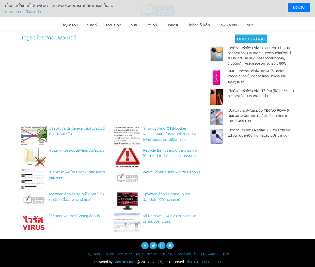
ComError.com (124, 262)
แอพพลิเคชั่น (228, 25)
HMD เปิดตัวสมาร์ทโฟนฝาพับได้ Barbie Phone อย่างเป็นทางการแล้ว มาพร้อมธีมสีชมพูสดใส (257, 76)
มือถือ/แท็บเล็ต (199, 25)
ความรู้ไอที (113, 25)
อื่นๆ (250, 25)
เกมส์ (133, 25)
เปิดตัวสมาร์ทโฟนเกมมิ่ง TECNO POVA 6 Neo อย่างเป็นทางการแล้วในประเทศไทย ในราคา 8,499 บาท (258, 115)
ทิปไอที (91, 25)
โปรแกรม (172, 25)
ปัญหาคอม (70, 25)
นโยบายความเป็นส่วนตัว (203, 262)
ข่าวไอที (151, 25)
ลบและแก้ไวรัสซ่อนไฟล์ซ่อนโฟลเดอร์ (76, 150)
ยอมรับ (299, 7)
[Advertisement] (110, 84)
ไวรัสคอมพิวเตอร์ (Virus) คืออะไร (74, 216)
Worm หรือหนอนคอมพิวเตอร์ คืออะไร (171, 172)
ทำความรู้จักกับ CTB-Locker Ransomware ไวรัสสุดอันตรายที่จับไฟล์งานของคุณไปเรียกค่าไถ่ (170, 134)
